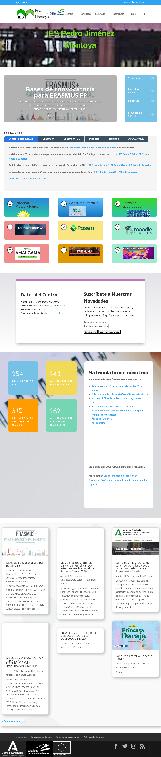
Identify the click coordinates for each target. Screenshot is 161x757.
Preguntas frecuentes (104, 414)
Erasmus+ (48, 138)
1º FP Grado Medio (118, 165)
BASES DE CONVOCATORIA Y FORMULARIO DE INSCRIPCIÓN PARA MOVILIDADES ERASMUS (24, 662)
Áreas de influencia (102, 419)
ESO (86, 643)
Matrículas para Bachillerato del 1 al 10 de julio (117, 410)
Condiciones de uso (41, 736)
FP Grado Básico (128, 154)
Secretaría (100, 14)
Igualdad (114, 138)
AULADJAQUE (136, 138)
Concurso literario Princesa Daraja (133, 657)
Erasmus (33, 574)
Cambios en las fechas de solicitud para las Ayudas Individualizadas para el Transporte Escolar (132, 567)
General (9, 577)
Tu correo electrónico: (95, 321)
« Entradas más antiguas (14, 721)
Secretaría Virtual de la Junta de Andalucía (92, 147)
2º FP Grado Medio (103, 172)
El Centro (68, 14)
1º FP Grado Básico (96, 165)
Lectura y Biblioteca (140, 663)
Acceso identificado (133, 2)
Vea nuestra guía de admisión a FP (27, 178)
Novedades (85, 14)
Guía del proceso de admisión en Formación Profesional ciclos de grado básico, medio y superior (118, 480)
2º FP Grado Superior (125, 172)
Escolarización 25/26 (21, 138)
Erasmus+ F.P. (72, 138)
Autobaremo (98, 423)
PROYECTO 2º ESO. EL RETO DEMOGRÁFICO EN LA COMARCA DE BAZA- (78, 635)
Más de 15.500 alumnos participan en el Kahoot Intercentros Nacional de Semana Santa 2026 (77, 567)
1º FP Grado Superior (140, 165)
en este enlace (56, 313)
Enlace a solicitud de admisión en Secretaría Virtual (120, 394)
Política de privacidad (67, 736)
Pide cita (94, 138)
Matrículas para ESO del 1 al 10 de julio (112, 406)
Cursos (80, 579)
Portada (31, 577)
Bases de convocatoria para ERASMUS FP (60, 92)
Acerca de (21, 736)
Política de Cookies (93, 736)
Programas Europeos (16, 581)
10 (72, 115)
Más (133, 14)
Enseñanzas (118, 14)
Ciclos (25, 574)
